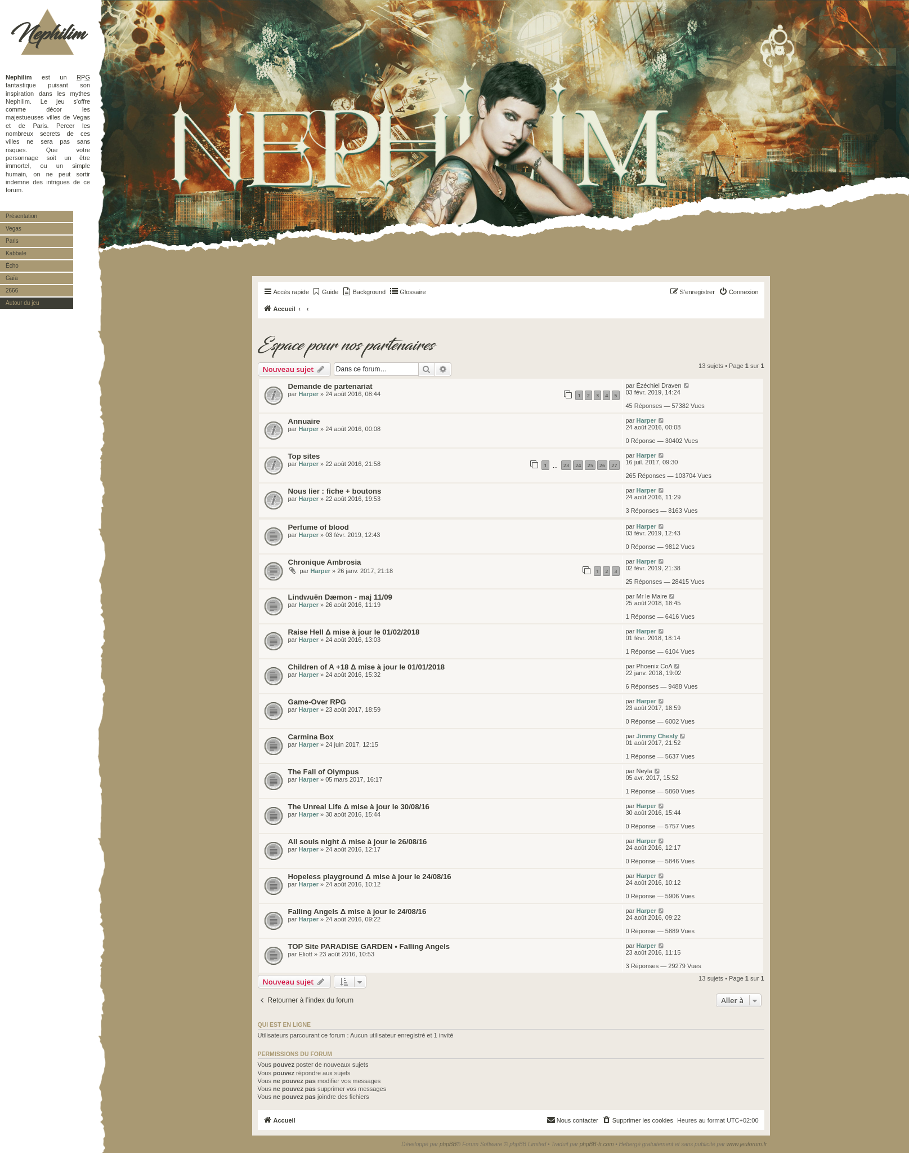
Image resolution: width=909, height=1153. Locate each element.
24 (578, 465)
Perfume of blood (318, 527)
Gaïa (12, 278)
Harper (308, 394)
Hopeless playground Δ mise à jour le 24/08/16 (369, 876)
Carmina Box (311, 737)
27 (614, 465)
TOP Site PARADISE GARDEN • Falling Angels (369, 946)
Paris (12, 241)
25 (590, 465)
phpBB (448, 1144)
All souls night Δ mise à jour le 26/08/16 (357, 841)
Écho (12, 266)
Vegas (13, 228)
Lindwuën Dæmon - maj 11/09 (340, 597)
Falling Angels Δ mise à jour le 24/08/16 (357, 911)
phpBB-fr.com (597, 1144)
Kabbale (16, 253)
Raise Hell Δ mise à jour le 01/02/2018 (354, 632)
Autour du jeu (22, 303)
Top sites (304, 456)
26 (602, 465)
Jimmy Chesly (657, 736)
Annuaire (304, 421)
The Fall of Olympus (323, 772)
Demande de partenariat (330, 386)
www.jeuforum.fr (747, 1144)
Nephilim (48, 34)
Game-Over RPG (317, 702)
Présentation (21, 216)
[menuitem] (325, 292)
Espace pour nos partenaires (346, 345)
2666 (12, 290)
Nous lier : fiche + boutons (335, 491)
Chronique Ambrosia (324, 562)
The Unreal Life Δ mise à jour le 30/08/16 (358, 806)
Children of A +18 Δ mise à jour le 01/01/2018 (366, 667)
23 (566, 465)
